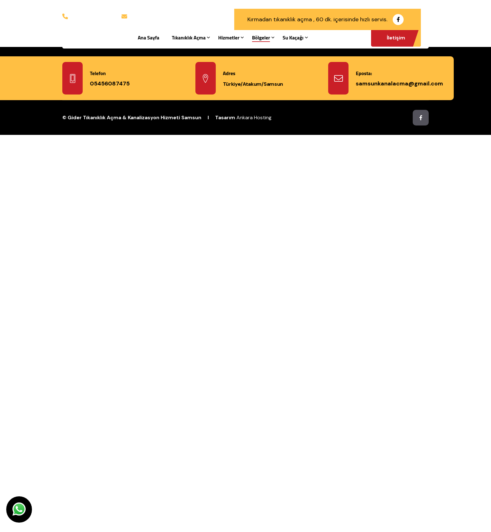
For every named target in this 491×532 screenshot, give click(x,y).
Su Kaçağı (292, 37)
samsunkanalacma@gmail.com (163, 16)
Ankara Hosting (253, 117)
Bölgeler (261, 37)
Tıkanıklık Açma (189, 37)
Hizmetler (229, 37)
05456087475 (86, 16)
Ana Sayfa (148, 37)
